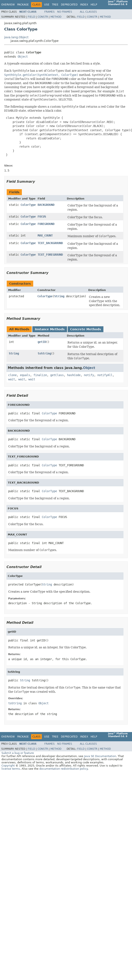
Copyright (8, 765)
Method (55, 16)
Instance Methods (50, 329)
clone (12, 375)
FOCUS (42, 216)
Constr (43, 16)
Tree (55, 4)
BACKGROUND (46, 204)
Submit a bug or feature (17, 753)
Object (23, 56)
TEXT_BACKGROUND (50, 243)
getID (42, 342)
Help (94, 4)
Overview (8, 4)
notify (89, 375)
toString (44, 353)
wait (11, 379)
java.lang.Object (16, 37)
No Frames (64, 11)
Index (84, 4)
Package (23, 4)
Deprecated (69, 4)
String (59, 296)
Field (31, 16)
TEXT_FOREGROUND (50, 254)
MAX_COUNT (45, 235)
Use (46, 4)
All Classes (88, 11)
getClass (57, 375)
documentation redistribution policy (63, 768)
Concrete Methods (85, 329)
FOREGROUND (46, 224)
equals (25, 375)
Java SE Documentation (100, 756)
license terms (10, 768)
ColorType (28, 204)
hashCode (74, 375)
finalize (40, 375)
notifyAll (104, 375)
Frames (49, 11)
